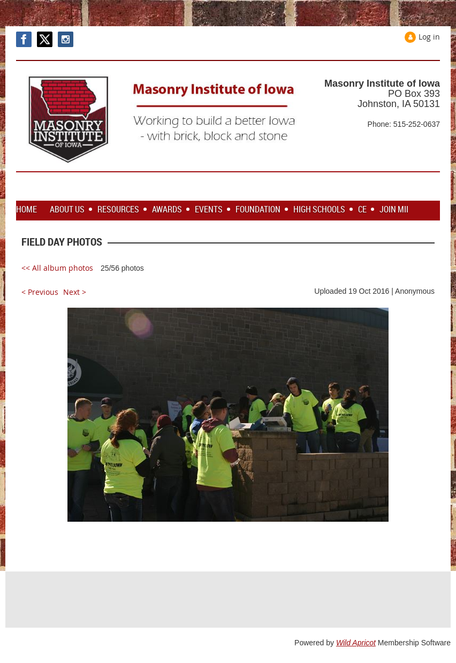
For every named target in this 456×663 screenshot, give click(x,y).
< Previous (39, 292)
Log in (429, 37)
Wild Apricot (356, 642)
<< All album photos (57, 268)
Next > (74, 292)
